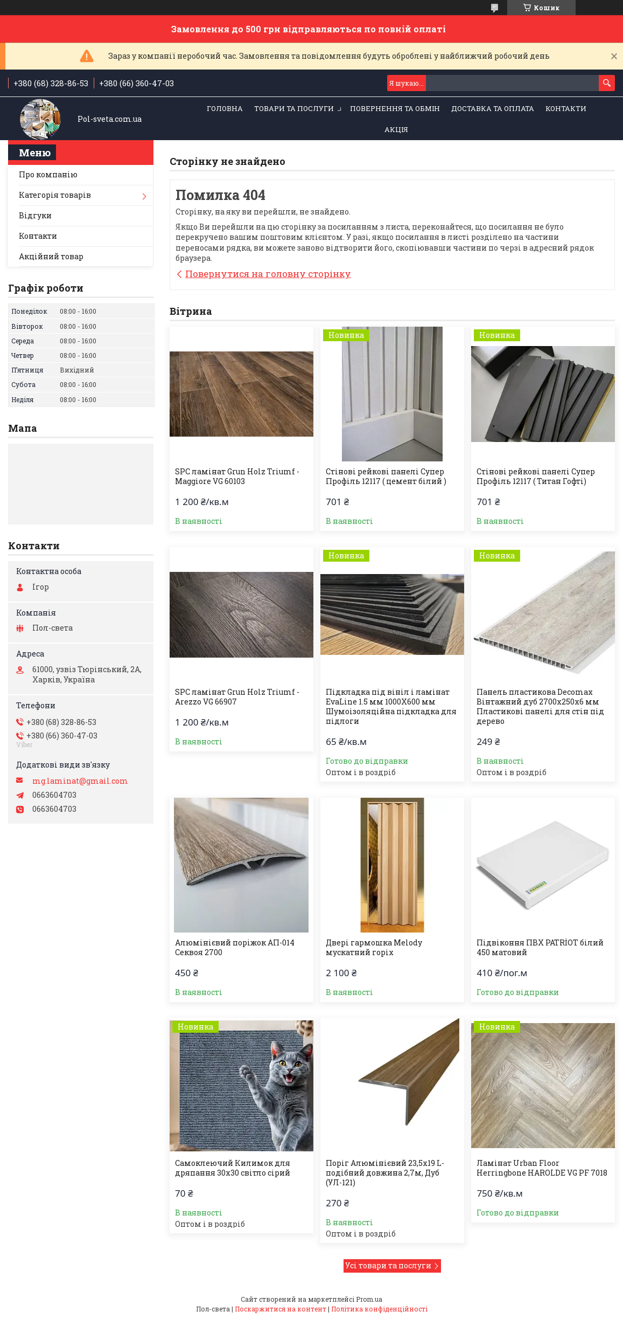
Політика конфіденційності (379, 1308)
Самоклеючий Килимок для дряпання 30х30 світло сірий (232, 1168)
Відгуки (35, 215)
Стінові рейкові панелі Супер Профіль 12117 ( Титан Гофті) (536, 476)
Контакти (565, 108)
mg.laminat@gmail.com (80, 781)
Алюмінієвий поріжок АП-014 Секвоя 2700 (235, 947)
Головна (225, 108)
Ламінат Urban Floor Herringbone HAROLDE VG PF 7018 (542, 1168)
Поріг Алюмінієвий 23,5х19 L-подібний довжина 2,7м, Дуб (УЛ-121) (385, 1172)
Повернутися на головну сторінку (268, 273)
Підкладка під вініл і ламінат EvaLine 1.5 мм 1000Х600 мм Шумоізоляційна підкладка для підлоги (391, 706)
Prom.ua (369, 1299)
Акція (396, 129)
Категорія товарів (55, 195)
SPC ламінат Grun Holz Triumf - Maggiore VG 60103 (237, 476)
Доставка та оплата (492, 108)
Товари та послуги (294, 108)
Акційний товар (51, 256)
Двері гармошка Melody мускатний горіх (374, 947)
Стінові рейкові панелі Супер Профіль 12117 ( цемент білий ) (386, 476)
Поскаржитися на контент (280, 1308)
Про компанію (48, 174)
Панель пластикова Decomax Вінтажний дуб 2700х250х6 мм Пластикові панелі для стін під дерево (540, 706)
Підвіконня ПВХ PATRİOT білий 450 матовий (540, 947)
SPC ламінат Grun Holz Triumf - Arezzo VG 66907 (237, 697)
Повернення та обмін (395, 108)
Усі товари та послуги (388, 1265)
